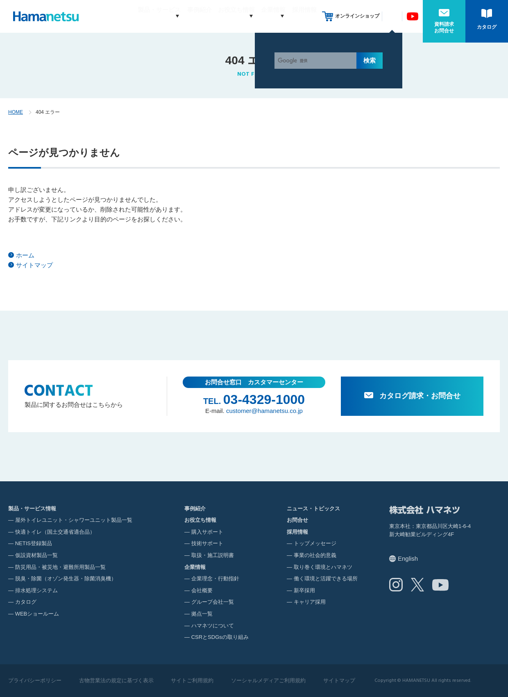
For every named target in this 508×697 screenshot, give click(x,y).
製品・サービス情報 (32, 508)
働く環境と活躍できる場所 (326, 578)
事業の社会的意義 (315, 555)
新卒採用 (304, 590)
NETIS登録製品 (33, 543)
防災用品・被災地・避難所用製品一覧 (60, 567)
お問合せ (297, 520)
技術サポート (207, 543)
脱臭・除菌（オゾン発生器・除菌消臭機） (65, 578)
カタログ (487, 27)
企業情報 (265, 16)
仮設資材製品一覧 (36, 555)
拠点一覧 (202, 614)
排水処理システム (36, 590)
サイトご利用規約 (192, 680)
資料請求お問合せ (444, 27)
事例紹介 (184, 16)
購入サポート (207, 532)
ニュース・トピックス (313, 508)
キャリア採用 (310, 602)
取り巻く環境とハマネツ (323, 567)
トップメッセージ (315, 543)
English (408, 558)
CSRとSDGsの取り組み (220, 637)
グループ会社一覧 (212, 602)
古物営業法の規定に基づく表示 (116, 680)
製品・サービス (135, 16)
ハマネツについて (212, 626)
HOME (15, 112)
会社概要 (202, 590)
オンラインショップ (357, 16)
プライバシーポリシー (34, 680)
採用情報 (304, 16)
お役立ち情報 (220, 16)
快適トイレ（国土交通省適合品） (55, 532)
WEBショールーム (37, 614)
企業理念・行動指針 (215, 578)
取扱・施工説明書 (212, 555)
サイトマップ (34, 265)
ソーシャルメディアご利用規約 (268, 680)
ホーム (25, 255)
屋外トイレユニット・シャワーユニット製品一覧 (73, 520)
